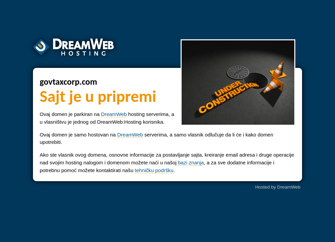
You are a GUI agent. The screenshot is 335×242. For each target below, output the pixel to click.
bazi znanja (191, 162)
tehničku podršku (154, 170)
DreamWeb (114, 114)
